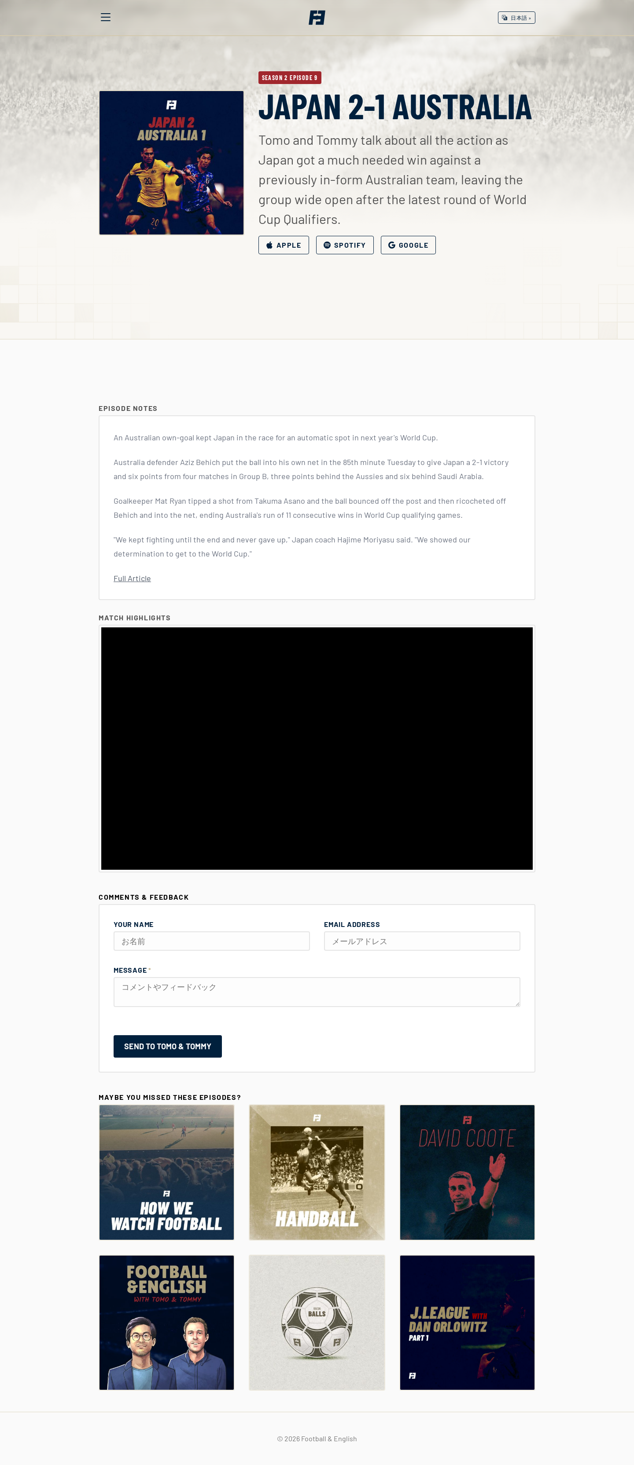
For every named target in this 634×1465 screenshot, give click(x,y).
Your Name (134, 924)
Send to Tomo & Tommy (167, 1046)
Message (132, 970)
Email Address (352, 924)
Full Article (132, 578)
